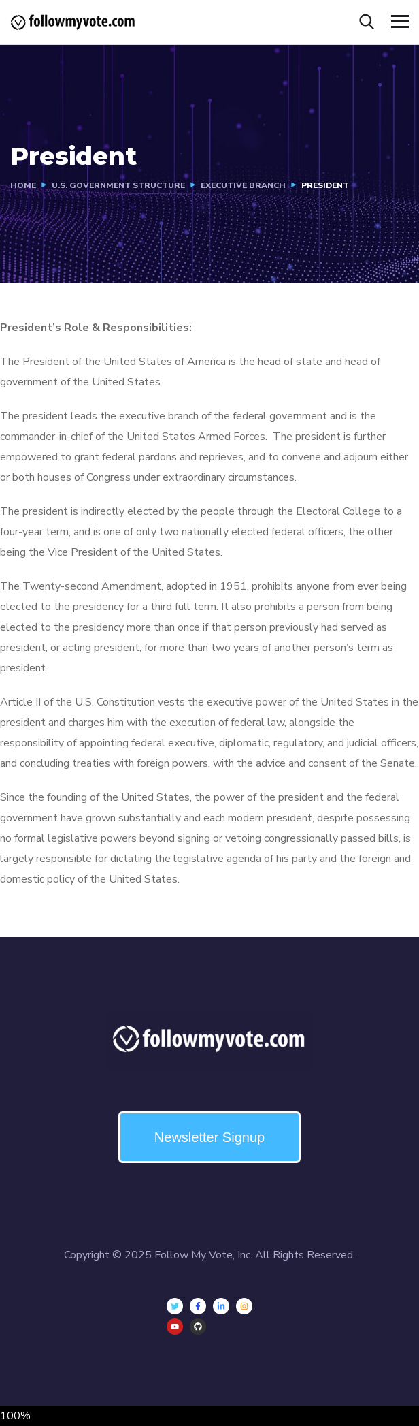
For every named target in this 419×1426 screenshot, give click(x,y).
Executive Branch (243, 185)
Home (23, 185)
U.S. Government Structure (118, 185)
